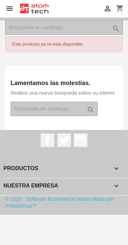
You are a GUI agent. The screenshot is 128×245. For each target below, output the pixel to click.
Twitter (64, 140)
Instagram (80, 140)
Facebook (47, 140)
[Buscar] (64, 27)
